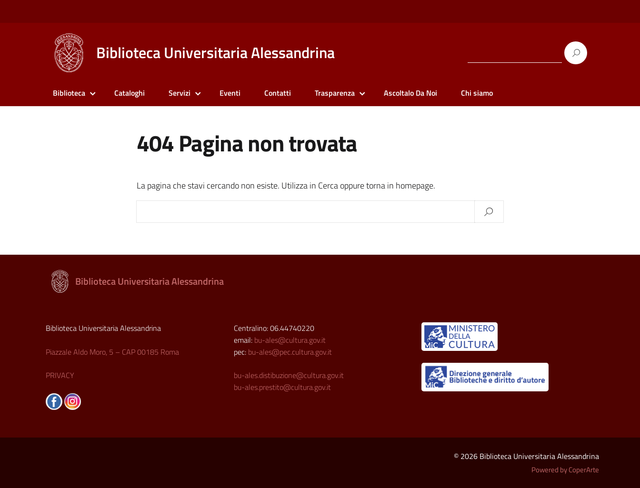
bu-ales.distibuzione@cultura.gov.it (289, 375)
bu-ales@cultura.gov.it (290, 340)
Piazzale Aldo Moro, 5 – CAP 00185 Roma (112, 352)
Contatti (277, 93)
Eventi (230, 93)
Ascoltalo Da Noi (410, 93)
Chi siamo (477, 93)
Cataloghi (129, 93)
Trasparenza (335, 93)
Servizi (179, 93)
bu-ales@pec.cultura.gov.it (290, 352)
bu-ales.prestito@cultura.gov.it (282, 387)
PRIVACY (60, 375)
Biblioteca (69, 93)
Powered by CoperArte (565, 469)
